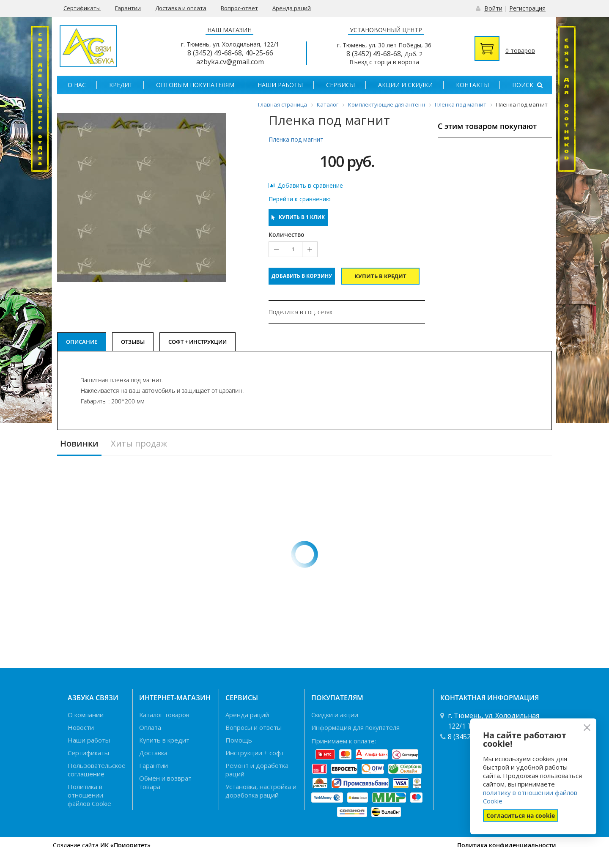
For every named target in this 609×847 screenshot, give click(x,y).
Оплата (150, 727)
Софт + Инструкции (197, 341)
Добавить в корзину (302, 276)
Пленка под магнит (296, 139)
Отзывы (133, 341)
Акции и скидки (405, 85)
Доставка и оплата (180, 8)
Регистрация (527, 8)
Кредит (121, 85)
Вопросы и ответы (253, 727)
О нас (77, 85)
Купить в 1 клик (298, 217)
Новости (81, 727)
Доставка (153, 752)
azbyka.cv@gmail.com (230, 61)
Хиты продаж (139, 444)
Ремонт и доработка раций (256, 769)
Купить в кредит (380, 276)
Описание (81, 341)
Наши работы (280, 85)
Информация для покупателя (355, 727)
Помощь (238, 740)
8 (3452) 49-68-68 (214, 53)
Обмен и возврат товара (165, 782)
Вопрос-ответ (239, 8)
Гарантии (128, 8)
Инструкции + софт (254, 752)
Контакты (472, 85)
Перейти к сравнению (300, 199)
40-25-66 (259, 53)
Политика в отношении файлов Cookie (89, 795)
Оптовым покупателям (195, 85)
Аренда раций (291, 8)
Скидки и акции (334, 714)
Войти (493, 8)
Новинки (79, 444)
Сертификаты (82, 8)
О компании (86, 714)
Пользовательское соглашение (97, 769)
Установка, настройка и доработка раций (260, 790)
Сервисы (340, 85)
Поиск (527, 85)
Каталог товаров (164, 714)
